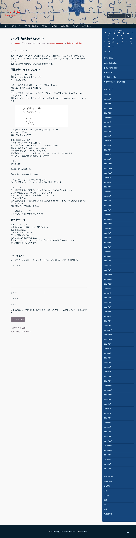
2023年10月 (108, 229)
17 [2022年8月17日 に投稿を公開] (113, 41)
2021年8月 (107, 349)
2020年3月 (107, 427)
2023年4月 (107, 256)
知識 (105, 500)
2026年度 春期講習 (31, 26)
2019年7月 (107, 464)
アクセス (75, 26)
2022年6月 (107, 302)
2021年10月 (108, 339)
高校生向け (80, 43)
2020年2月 (107, 432)
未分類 (106, 495)
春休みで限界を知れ (111, 68)
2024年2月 (107, 210)
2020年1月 (107, 436)
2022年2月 (107, 321)
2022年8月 (107, 293)
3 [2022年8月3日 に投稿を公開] (112, 36)
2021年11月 (108, 335)
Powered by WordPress (68, 532)
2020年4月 (107, 423)
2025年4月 (107, 145)
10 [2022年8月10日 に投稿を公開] (113, 38)
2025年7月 (107, 131)
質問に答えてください (20, 332)
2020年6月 (107, 413)
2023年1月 (107, 270)
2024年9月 (107, 178)
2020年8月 (107, 404)
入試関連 (107, 486)
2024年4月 (107, 201)
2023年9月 (107, 233)
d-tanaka (16, 43)
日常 (105, 491)
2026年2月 (107, 99)
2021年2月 (107, 376)
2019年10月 (108, 450)
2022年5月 (107, 307)
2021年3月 (107, 372)
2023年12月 (108, 219)
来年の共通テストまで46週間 (114, 82)
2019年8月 (107, 460)
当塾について (16, 26)
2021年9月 (107, 344)
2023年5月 (107, 252)
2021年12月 (108, 330)
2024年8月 (107, 182)
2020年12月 (108, 386)
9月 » (110, 52)
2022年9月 (107, 289)
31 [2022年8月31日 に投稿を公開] (113, 46)
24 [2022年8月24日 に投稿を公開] (113, 44)
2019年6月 (107, 469)
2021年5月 (107, 362)
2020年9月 (107, 399)
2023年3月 (107, 261)
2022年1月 (107, 326)
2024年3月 (107, 205)
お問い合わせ (86, 26)
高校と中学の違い (110, 63)
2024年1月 (107, 215)
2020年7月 (107, 409)
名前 (14, 293)
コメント (15, 265)
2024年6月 (107, 192)
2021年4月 (107, 367)
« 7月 (105, 52)
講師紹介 (45, 26)
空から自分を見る (19, 328)
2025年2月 (107, 155)
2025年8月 (107, 127)
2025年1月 (107, 159)
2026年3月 (107, 94)
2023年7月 (107, 242)
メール (14, 299)
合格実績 (54, 26)
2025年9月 (107, 122)
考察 (105, 505)
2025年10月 (108, 118)
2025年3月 (107, 150)
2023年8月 (107, 238)
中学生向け (71, 43)
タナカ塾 (13, 11)
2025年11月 (108, 113)
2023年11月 (108, 224)
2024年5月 (107, 196)
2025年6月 (107, 136)
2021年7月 (107, 353)
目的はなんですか (110, 77)
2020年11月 (108, 390)
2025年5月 (107, 141)
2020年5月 (107, 418)
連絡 (105, 509)
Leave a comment (56, 43)
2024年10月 (108, 173)
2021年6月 (107, 358)
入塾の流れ (65, 26)
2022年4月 (107, 312)
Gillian (84, 532)
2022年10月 (108, 284)
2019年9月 (107, 455)
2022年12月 (108, 275)
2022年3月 (107, 316)
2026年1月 (107, 104)
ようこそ (5, 26)
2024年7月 (107, 187)
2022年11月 (108, 279)
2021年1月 (107, 381)
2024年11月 (108, 168)
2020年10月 (108, 395)
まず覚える (108, 73)
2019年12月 (108, 441)
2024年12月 (108, 164)
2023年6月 (107, 247)
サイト (13, 304)
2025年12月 (108, 108)
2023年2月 (107, 266)
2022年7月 (107, 298)
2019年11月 (108, 446)
